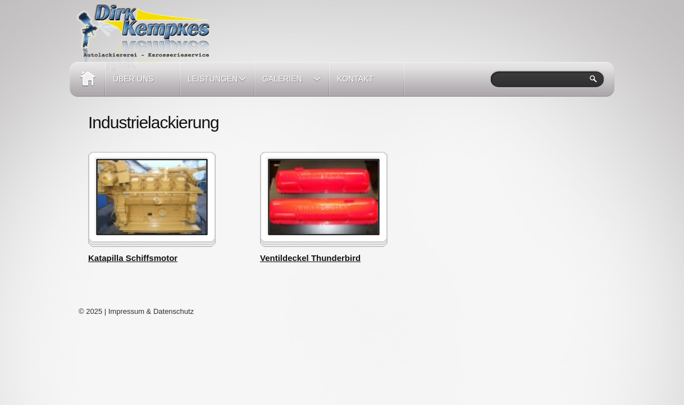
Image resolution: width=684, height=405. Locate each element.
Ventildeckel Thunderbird (310, 258)
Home (87, 79)
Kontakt (355, 78)
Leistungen (213, 85)
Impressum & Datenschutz (151, 311)
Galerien (288, 85)
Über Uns (133, 78)
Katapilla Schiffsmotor (132, 258)
